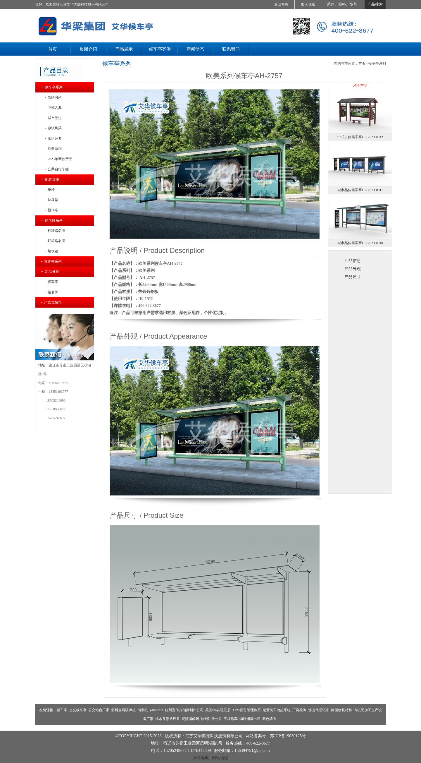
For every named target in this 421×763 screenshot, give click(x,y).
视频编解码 (190, 719)
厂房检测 (299, 710)
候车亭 (62, 710)
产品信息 (352, 260)
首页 (361, 63)
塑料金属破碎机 (123, 710)
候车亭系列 (377, 63)
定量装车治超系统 (277, 710)
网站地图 (220, 757)
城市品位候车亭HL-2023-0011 (360, 190)
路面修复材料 (341, 710)
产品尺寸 (352, 277)
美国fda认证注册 (218, 710)
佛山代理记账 (318, 710)
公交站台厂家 (98, 710)
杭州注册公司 (211, 719)
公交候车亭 (78, 710)
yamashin (156, 710)
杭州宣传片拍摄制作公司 (184, 710)
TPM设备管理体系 (246, 710)
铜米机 (142, 710)
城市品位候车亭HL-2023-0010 (360, 243)
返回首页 (281, 4)
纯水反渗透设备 (167, 719)
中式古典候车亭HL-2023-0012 (360, 137)
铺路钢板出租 (249, 719)
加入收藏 (308, 4)
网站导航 (201, 757)
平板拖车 (231, 719)
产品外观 (352, 268)
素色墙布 (269, 719)
